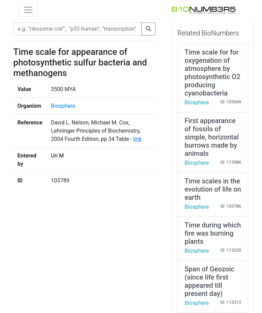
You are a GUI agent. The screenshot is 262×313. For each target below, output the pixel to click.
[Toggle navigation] (28, 10)
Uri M (57, 155)
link (137, 139)
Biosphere (63, 106)
